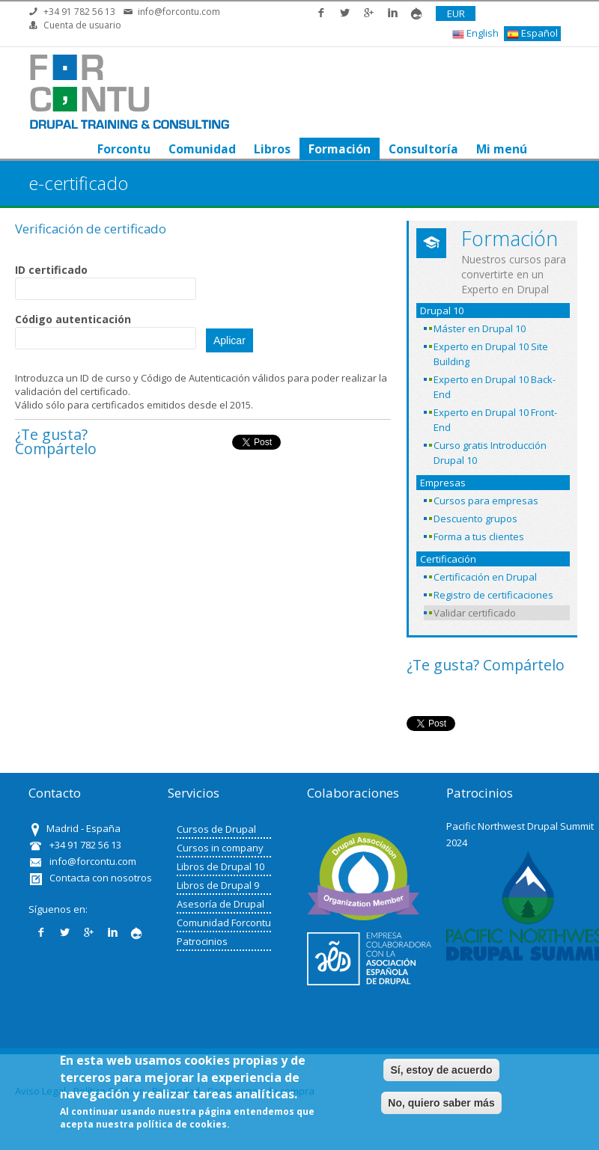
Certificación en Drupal (485, 577)
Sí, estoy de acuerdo (441, 1070)
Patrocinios (202, 941)
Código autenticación (73, 319)
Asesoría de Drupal (220, 904)
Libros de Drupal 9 (218, 885)
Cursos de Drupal (216, 829)
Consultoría (423, 149)
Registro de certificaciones (493, 595)
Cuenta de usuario (82, 25)
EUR (456, 13)
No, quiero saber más (441, 1103)
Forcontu (123, 149)
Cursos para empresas (486, 500)
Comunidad (202, 149)
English (475, 33)
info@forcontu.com (179, 11)
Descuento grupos (475, 518)
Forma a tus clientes (479, 536)
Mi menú (501, 149)
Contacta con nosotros (100, 877)
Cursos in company (220, 847)
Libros (272, 149)
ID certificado (51, 270)
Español (532, 33)
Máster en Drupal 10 (480, 328)
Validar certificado (475, 613)
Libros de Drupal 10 (220, 866)
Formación (339, 149)
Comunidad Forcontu (224, 922)
